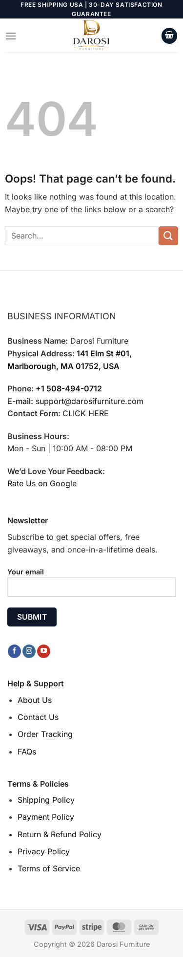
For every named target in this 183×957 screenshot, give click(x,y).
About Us (35, 700)
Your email (91, 586)
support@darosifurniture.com (89, 401)
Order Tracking (45, 734)
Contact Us (38, 717)
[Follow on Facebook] (14, 651)
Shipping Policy (46, 800)
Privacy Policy (44, 851)
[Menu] (11, 36)
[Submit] (168, 235)
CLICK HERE (85, 413)
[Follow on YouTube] (43, 651)
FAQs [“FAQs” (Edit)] (27, 751)
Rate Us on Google (42, 483)
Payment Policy (46, 817)
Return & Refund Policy (60, 834)
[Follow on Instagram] (29, 651)
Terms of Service (49, 868)
